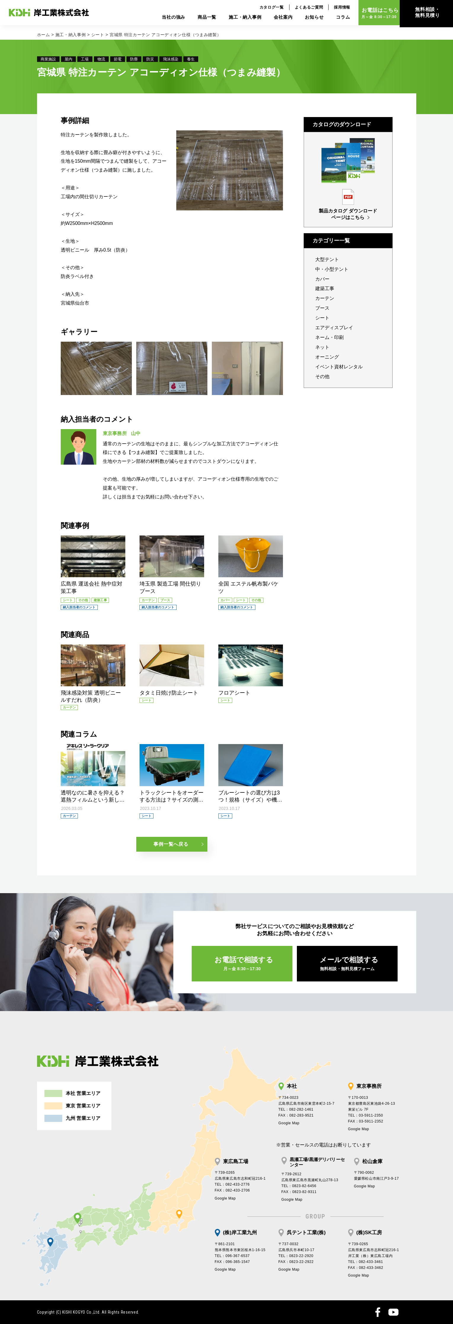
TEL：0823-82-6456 (298, 1186)
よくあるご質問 (297, 9)
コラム (331, 19)
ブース (322, 308)
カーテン (324, 298)
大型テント (327, 259)
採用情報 (330, 9)
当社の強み (161, 19)
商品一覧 (194, 19)
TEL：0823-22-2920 (295, 1256)
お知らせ (302, 19)
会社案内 (271, 19)
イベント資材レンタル (339, 366)
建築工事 (324, 288)
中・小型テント (331, 269)
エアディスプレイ (334, 327)
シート (97, 34)
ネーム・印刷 (329, 337)
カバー (322, 279)
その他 (322, 376)
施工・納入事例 (233, 19)
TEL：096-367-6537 (232, 1256)
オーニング (327, 356)
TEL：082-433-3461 (365, 1262)
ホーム (43, 34)
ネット (322, 347)
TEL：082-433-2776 (232, 1184)
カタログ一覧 (259, 9)
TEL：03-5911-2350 (365, 1115)
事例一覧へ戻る (170, 844)
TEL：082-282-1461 (295, 1109)
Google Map (289, 1123)
